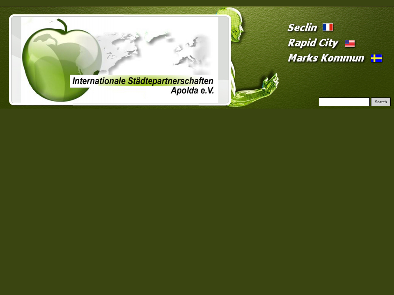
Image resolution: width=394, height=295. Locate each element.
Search (381, 102)
